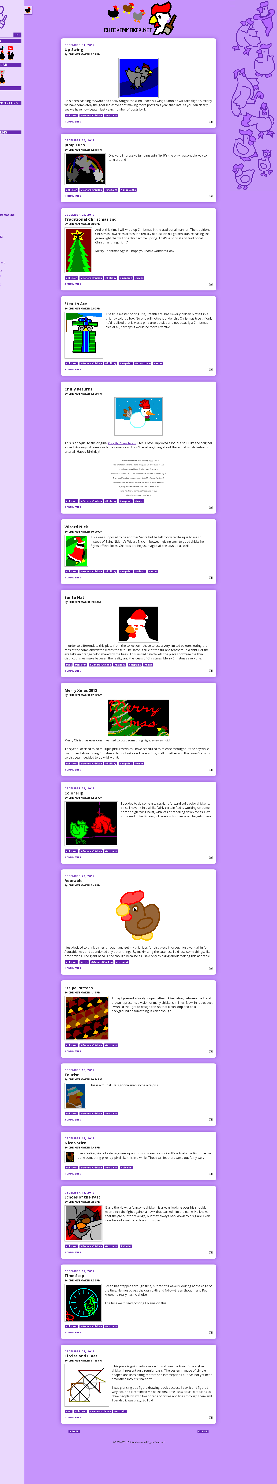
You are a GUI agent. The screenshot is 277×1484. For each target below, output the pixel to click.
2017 (9, 176)
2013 (9, 193)
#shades (131, 1272)
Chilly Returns (79, 397)
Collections (11, 94)
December (16, 202)
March (13, 307)
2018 (9, 172)
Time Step (75, 1302)
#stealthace (148, 371)
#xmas (145, 283)
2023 (9, 151)
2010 (9, 324)
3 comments (74, 290)
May (11, 299)
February (16, 311)
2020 (9, 163)
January (15, 315)
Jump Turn (76, 145)
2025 (9, 142)
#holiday (114, 283)
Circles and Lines (82, 1385)
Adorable (74, 895)
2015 (9, 185)
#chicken (72, 116)
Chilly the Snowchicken (124, 451)
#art (69, 676)
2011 (9, 320)
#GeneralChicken (93, 116)
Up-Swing (75, 49)
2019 (9, 168)
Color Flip (74, 805)
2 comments (74, 377)
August (14, 286)
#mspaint (115, 116)
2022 (9, 155)
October (15, 278)
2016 (9, 180)
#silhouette (133, 192)
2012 (9, 198)
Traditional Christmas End (92, 222)
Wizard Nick (77, 535)
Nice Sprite (76, 1164)
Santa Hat (75, 609)
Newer (74, 1463)
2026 (9, 138)
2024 (9, 146)
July (12, 290)
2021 (9, 159)
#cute (86, 977)
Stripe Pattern (79, 1003)
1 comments (74, 122)
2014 (9, 189)
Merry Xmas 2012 (83, 702)
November (16, 274)
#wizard (145, 583)
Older (203, 1463)
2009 (9, 328)
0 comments (74, 516)
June (12, 295)
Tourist (72, 1093)
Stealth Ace (77, 309)
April (12, 303)
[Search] (22, 35)
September (17, 282)
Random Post (13, 97)
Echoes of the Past (84, 1220)
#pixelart (131, 1191)
